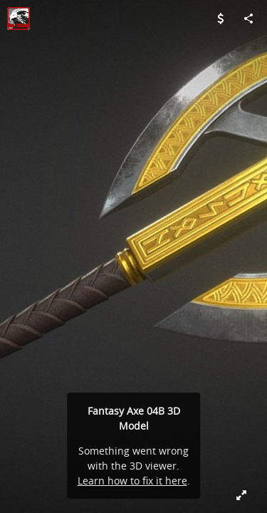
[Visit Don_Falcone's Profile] (18, 18)
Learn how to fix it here (132, 480)
